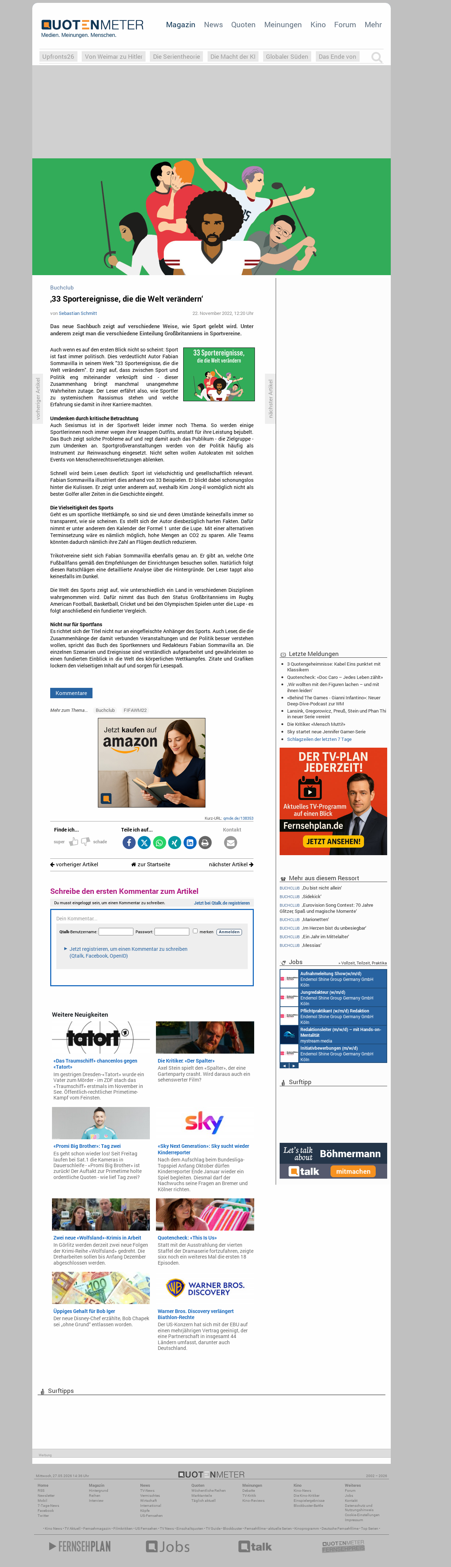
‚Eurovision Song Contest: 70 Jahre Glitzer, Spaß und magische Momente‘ (326, 908)
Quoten (243, 24)
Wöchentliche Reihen (208, 1490)
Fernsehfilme (255, 1528)
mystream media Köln (330, 1035)
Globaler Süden (287, 56)
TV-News (147, 1490)
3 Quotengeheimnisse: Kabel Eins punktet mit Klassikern (334, 667)
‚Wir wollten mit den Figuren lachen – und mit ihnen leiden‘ (333, 687)
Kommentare (71, 692)
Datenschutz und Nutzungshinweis (359, 1507)
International (150, 1505)
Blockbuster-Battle (308, 1505)
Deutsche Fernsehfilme (340, 1528)
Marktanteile (201, 1495)
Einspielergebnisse (309, 1500)
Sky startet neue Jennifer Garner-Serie (326, 731)
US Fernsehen (146, 1528)
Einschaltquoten (189, 1528)
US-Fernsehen (151, 1515)
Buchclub (105, 710)
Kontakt (351, 1500)
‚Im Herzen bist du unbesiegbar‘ (323, 928)
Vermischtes (150, 1495)
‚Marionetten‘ (304, 919)
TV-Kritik (249, 1495)
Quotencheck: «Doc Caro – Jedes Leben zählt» (335, 677)
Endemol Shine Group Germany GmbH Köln (327, 979)
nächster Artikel (231, 864)
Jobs (349, 1495)
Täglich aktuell (203, 1500)
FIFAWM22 (135, 710)
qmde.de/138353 (238, 818)
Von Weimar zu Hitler (114, 56)
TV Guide (213, 1528)
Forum (345, 24)
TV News (167, 1528)
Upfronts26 (58, 56)
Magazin (180, 24)
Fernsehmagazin (97, 1528)
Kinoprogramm (306, 1528)
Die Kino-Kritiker (306, 1495)
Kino (318, 24)
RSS (41, 1490)
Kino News (53, 1528)
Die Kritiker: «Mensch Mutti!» (316, 724)
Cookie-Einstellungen (362, 1515)
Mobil (42, 1500)
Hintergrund (98, 1490)
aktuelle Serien (280, 1528)
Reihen (94, 1495)
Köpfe (144, 1510)
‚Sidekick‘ (301, 896)
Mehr (373, 24)
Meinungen (283, 24)
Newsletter (46, 1495)
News (213, 24)
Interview (96, 1500)
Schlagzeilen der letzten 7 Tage (319, 739)
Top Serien (369, 1528)
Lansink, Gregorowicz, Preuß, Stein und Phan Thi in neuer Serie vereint (336, 714)
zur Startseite (150, 864)
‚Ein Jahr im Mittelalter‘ (314, 937)
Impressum (354, 1520)
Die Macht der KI (233, 56)
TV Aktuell (73, 1528)
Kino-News (302, 1490)
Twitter (43, 1515)
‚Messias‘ (301, 945)
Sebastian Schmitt (78, 313)
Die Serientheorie (176, 56)
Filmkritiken (123, 1528)
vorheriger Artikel (74, 864)
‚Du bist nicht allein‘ (311, 888)
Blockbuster (232, 1528)
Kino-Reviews (253, 1500)
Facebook (46, 1510)
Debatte (248, 1490)
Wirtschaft (148, 1500)
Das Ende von (337, 56)
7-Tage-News (48, 1505)
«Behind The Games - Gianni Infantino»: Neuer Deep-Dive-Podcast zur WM (333, 700)
